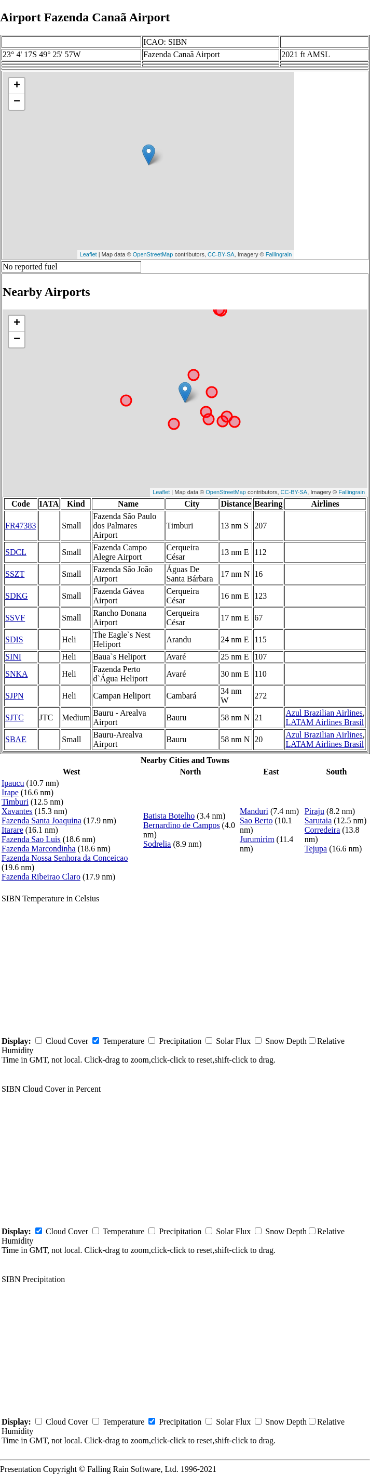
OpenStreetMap (153, 254)
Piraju (314, 811)
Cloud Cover (67, 1041)
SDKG (16, 595)
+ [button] (16, 86)
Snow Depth (286, 1041)
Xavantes (17, 811)
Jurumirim (257, 839)
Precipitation (180, 1041)
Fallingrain (279, 254)
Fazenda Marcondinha (39, 848)
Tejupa (316, 848)
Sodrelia (157, 843)
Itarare (12, 829)
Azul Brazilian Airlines (323, 712)
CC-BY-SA (221, 254)
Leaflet (88, 254)
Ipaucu (13, 783)
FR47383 (20, 525)
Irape (10, 792)
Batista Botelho (169, 815)
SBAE (15, 739)
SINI (13, 656)
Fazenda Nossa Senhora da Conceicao (65, 858)
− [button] (16, 102)
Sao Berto (256, 820)
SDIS (14, 639)
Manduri (254, 811)
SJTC (14, 717)
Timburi (15, 801)
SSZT (14, 574)
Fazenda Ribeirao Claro (41, 876)
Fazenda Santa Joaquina (41, 820)
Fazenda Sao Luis (31, 839)
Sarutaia (318, 820)
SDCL (15, 552)
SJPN (14, 695)
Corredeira (322, 829)
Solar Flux (233, 1041)
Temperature (124, 1041)
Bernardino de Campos (181, 825)
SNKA (16, 673)
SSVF (15, 617)
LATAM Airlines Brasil (324, 722)
